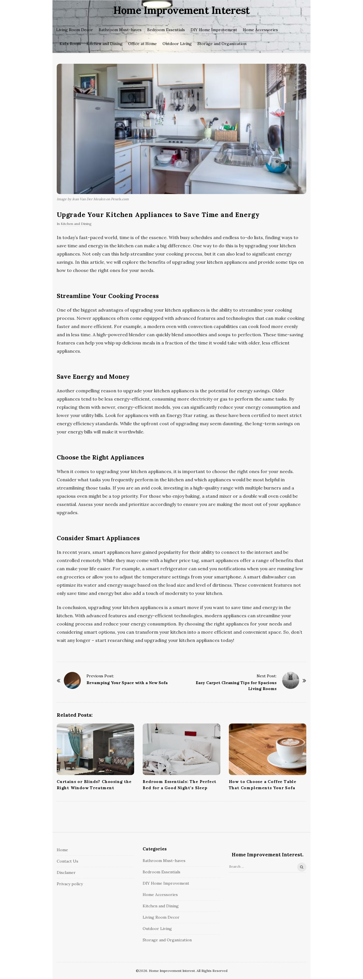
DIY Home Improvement (214, 29)
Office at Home (142, 43)
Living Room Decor (74, 29)
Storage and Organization (221, 43)
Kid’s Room (70, 43)
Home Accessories (260, 29)
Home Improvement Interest (181, 10)
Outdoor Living (177, 43)
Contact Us (67, 861)
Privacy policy (70, 883)
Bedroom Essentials (166, 29)
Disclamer (66, 872)
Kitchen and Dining (104, 43)
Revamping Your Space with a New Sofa (127, 682)
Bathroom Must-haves (120, 29)
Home (62, 849)
